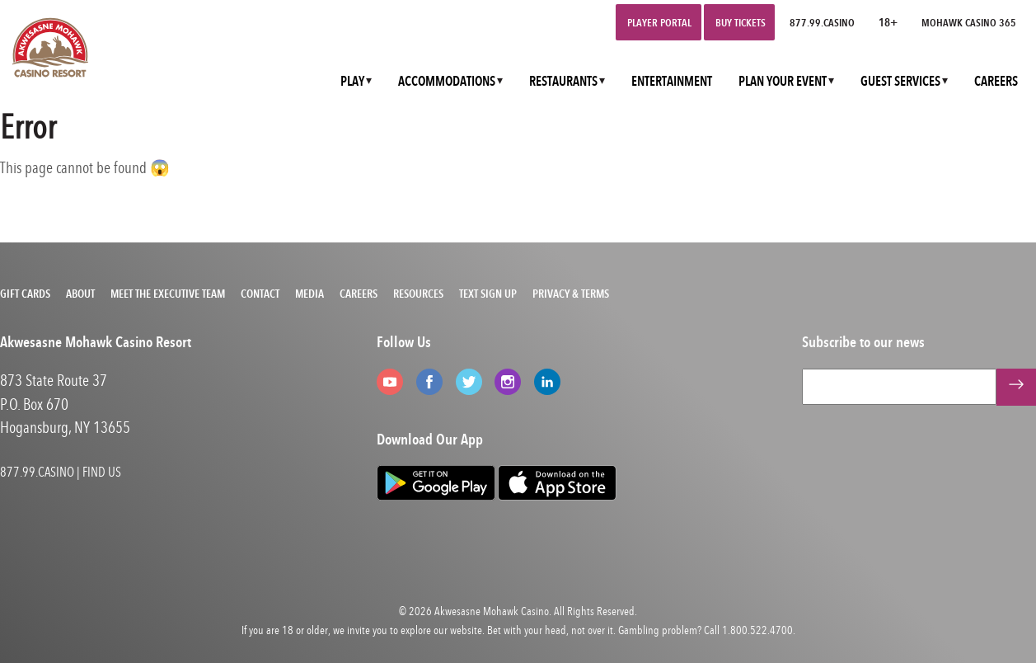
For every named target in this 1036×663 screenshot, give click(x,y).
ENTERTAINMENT (671, 81)
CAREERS (996, 81)
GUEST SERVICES (900, 81)
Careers (358, 293)
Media (309, 293)
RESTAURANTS (563, 81)
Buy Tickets (740, 22)
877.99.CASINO (822, 22)
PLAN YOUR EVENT (782, 81)
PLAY (352, 81)
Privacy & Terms (570, 293)
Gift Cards (25, 293)
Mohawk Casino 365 (968, 22)
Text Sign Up (488, 293)
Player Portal (659, 22)
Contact (260, 293)
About (80, 293)
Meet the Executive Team (167, 293)
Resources (418, 293)
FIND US (101, 471)
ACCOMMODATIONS (446, 81)
